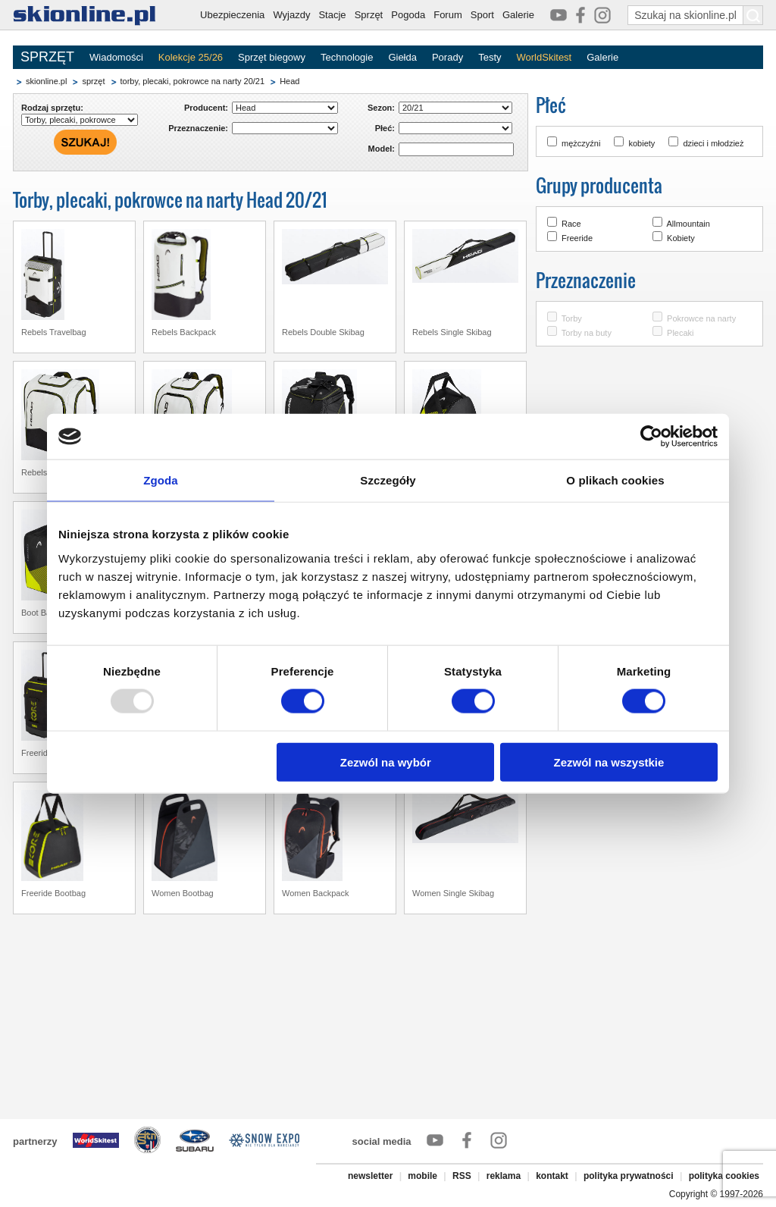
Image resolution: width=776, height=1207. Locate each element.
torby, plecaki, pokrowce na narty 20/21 (192, 81)
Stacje (332, 14)
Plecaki (680, 332)
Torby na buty (587, 332)
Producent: (206, 107)
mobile (422, 1176)
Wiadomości (116, 57)
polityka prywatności (629, 1176)
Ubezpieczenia (232, 14)
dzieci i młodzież (713, 143)
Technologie (347, 57)
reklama (504, 1176)
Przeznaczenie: (198, 128)
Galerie (518, 14)
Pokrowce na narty (701, 318)
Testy (489, 57)
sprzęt (93, 81)
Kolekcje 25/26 (190, 57)
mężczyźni (581, 143)
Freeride (577, 238)
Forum (447, 14)
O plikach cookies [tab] (615, 480)
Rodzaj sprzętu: (52, 107)
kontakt (552, 1176)
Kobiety (681, 238)
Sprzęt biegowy (271, 57)
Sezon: (381, 107)
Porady (447, 57)
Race (571, 223)
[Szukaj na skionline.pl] (753, 15)
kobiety (641, 143)
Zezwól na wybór (385, 761)
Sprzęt (369, 14)
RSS (461, 1176)
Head (289, 81)
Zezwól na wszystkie (609, 761)
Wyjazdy (291, 14)
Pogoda (408, 14)
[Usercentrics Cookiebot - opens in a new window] (651, 436)
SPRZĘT (47, 56)
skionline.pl (46, 81)
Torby (572, 318)
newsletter (370, 1176)
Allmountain (687, 223)
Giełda (402, 57)
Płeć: (385, 128)
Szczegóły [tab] (387, 480)
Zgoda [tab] (160, 480)
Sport (482, 14)
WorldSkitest (544, 57)
